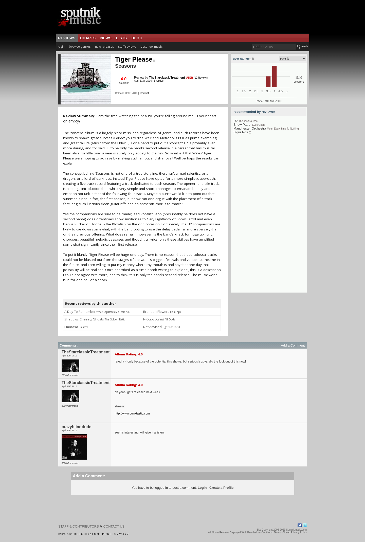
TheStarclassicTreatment (167, 77)
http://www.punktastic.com (132, 413)
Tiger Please (135, 59)
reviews (67, 38)
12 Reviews (201, 77)
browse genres (79, 46)
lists (121, 38)
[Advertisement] (269, 216)
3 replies (158, 80)
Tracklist (144, 93)
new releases (104, 46)
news (106, 38)
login (61, 46)
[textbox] (274, 47)
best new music (151, 46)
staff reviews (127, 46)
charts (88, 38)
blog (137, 38)
